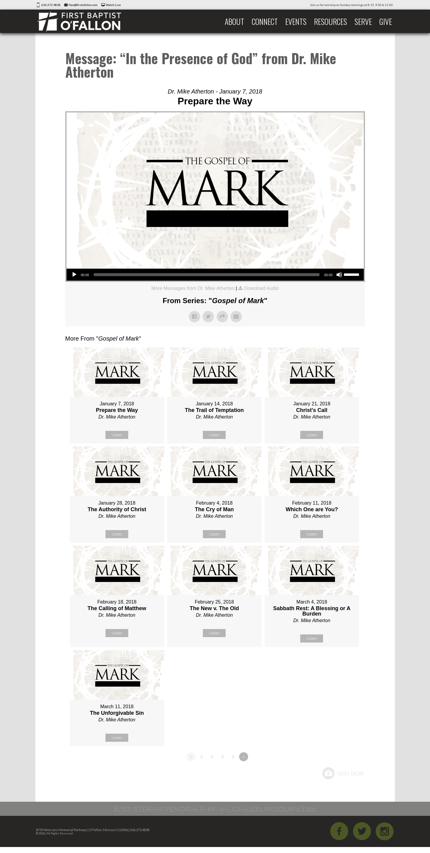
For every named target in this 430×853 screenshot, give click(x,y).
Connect (265, 21)
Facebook (339, 831)
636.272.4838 (51, 5)
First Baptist (83, 21)
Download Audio (261, 288)
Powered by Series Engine (343, 773)
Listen (117, 435)
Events (296, 21)
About (234, 21)
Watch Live (113, 5)
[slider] (206, 274)
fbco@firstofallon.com (83, 5)
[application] (215, 275)
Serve (363, 21)
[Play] (74, 275)
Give (385, 21)
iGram (384, 831)
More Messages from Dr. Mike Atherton (192, 288)
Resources (330, 21)
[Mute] (339, 275)
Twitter (362, 831)
